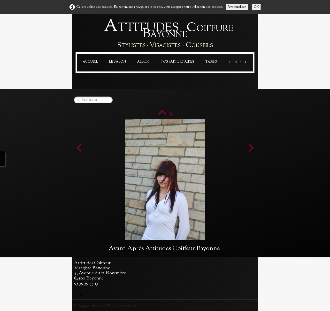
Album (143, 62)
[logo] (165, 34)
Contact (238, 62)
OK (256, 7)
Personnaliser (237, 7)
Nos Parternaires (177, 62)
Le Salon (117, 62)
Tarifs (211, 62)
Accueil (90, 62)
